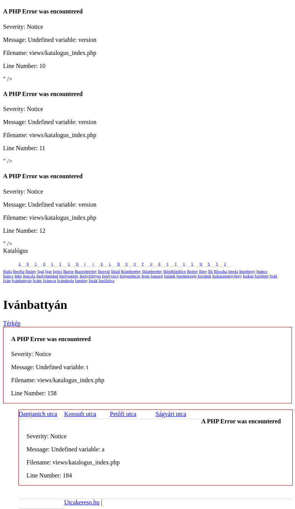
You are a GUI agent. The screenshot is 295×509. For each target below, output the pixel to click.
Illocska (220, 271)
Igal (41, 271)
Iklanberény (131, 271)
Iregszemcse (129, 276)
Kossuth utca (80, 414)
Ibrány (30, 271)
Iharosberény (86, 271)
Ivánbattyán (21, 280)
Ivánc (37, 280)
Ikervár (104, 271)
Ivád (273, 276)
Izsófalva (106, 280)
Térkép (11, 323)
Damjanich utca (37, 414)
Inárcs (8, 276)
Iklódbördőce (174, 271)
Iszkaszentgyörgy (227, 276)
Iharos (68, 271)
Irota (145, 276)
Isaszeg (157, 276)
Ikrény (192, 271)
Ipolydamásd (47, 276)
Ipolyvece (110, 276)
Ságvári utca (171, 414)
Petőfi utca (123, 414)
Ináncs (262, 271)
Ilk (210, 271)
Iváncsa (49, 280)
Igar (48, 271)
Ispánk (169, 276)
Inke (18, 276)
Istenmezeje (186, 276)
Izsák (93, 280)
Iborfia (18, 271)
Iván (7, 280)
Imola (233, 271)
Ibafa (7, 271)
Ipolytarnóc (69, 276)
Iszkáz (248, 276)
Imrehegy (247, 271)
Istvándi (204, 276)
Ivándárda (65, 280)
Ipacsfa (29, 276)
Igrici (57, 271)
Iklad (115, 271)
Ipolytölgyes (90, 276)
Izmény (81, 280)
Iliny (203, 271)
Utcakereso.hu (81, 502)
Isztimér (261, 276)
